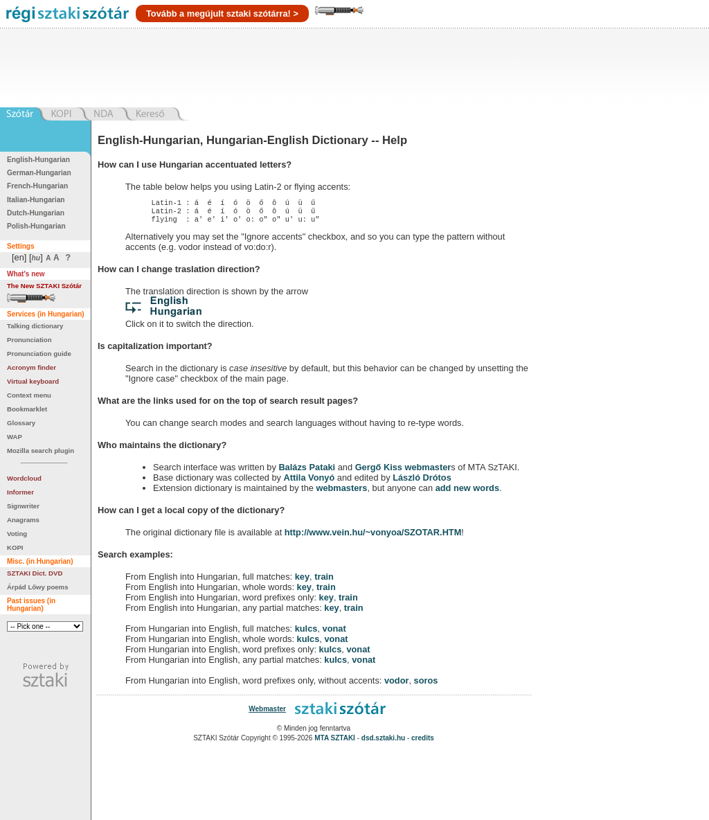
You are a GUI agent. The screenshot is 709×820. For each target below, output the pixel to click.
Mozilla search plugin (40, 450)
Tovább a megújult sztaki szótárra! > (222, 13)
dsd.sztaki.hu (383, 742)
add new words (467, 492)
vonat (334, 632)
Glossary (21, 423)
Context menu (29, 395)
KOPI (15, 547)
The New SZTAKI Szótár (44, 285)
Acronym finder (31, 367)
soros (426, 684)
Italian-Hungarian (36, 200)
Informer (20, 492)
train (324, 581)
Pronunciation (29, 340)
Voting (17, 533)
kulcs (306, 632)
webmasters (341, 492)
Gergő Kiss (380, 471)
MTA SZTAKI (334, 742)
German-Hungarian (39, 173)
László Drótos (422, 481)
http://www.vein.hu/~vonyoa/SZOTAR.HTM (373, 536)
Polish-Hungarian (36, 226)
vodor (396, 684)
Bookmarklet (27, 409)
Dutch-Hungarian (35, 213)
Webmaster (267, 713)
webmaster (427, 471)
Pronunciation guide (39, 353)
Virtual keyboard (33, 381)
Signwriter (23, 506)
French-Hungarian (37, 186)
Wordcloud (24, 478)
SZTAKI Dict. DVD (34, 573)
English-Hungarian (38, 159)
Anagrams (23, 520)
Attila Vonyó (309, 481)
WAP (14, 436)
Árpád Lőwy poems (38, 587)
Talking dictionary (35, 326)
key (302, 581)
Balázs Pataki (306, 471)
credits (422, 742)
